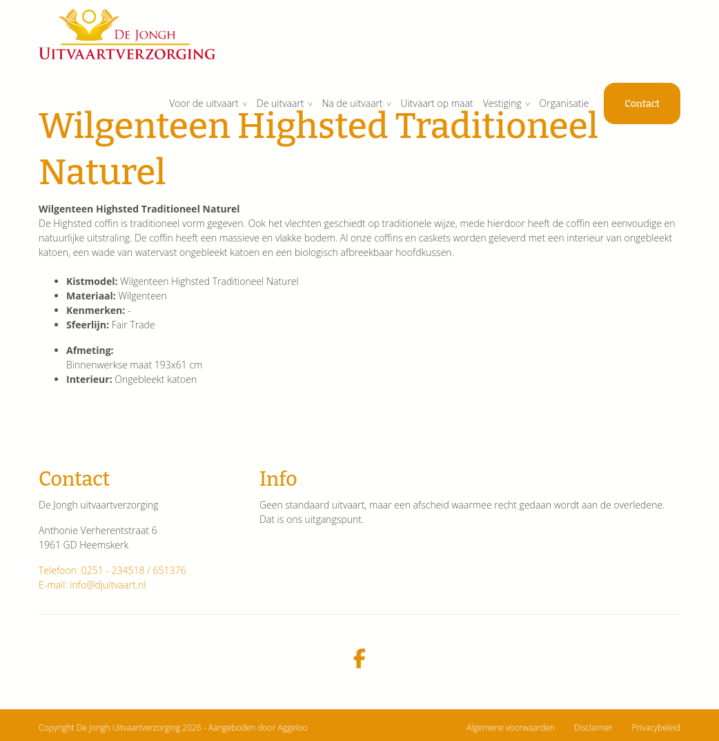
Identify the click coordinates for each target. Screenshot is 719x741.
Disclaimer (593, 727)
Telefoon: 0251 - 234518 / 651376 (112, 570)
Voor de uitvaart (204, 103)
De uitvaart (280, 103)
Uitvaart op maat (437, 103)
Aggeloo (292, 727)
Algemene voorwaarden (510, 727)
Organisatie (564, 103)
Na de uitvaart (352, 103)
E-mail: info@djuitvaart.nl (92, 584)
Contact (642, 104)
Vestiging (502, 103)
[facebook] (359, 659)
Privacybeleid (656, 727)
